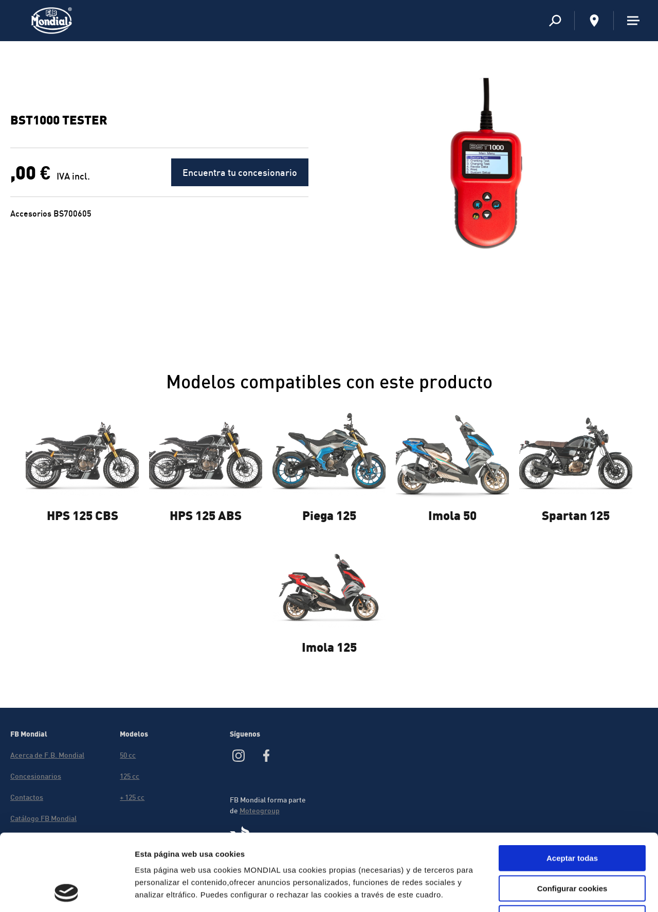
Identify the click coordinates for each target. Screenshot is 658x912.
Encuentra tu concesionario (239, 172)
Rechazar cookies (572, 846)
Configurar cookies (572, 816)
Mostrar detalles (556, 891)
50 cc (128, 754)
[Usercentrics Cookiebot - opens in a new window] (67, 892)
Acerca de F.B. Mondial (47, 754)
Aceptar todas (572, 786)
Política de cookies (172, 847)
